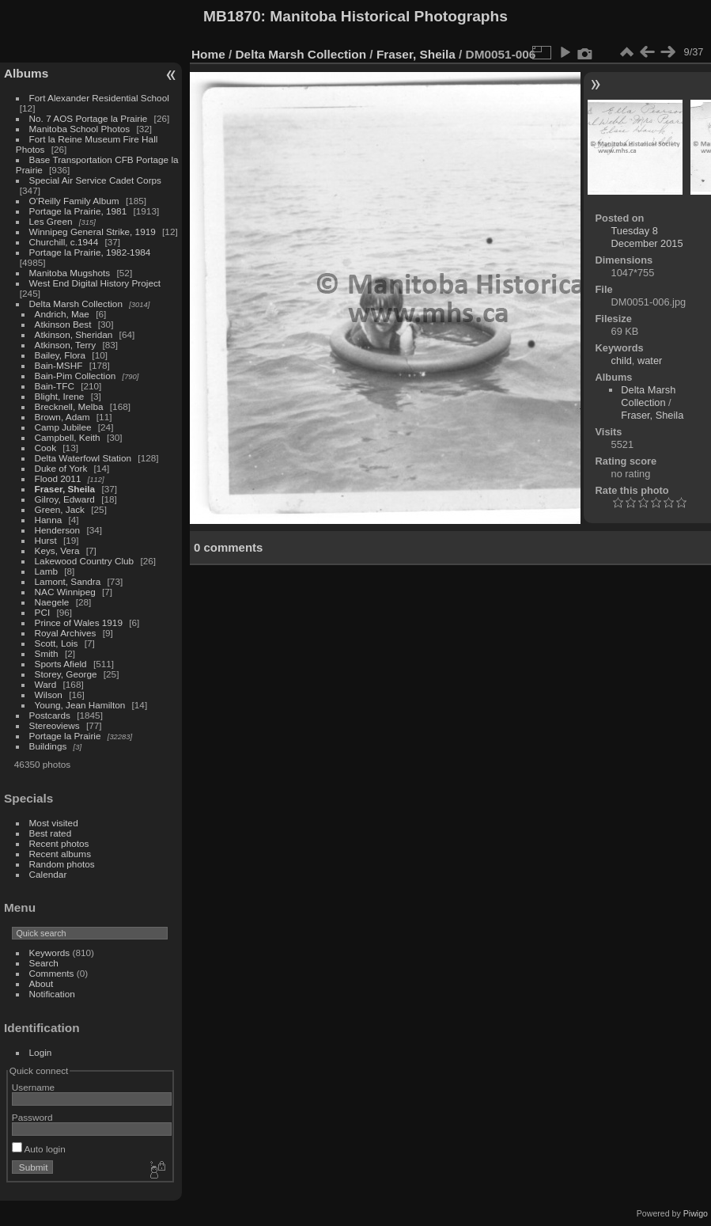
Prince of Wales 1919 (79, 622)
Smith (47, 653)
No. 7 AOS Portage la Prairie (88, 118)
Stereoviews (54, 725)
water (649, 360)
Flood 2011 (58, 478)
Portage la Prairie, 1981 (78, 211)
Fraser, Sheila (65, 489)
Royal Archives (65, 633)
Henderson (58, 530)
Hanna (48, 519)
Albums (26, 73)
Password (32, 1117)
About (41, 983)
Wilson (48, 694)
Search (44, 963)
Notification (52, 994)
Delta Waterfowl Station (83, 458)
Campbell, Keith (67, 437)
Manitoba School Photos (79, 128)
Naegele (52, 602)
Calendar (48, 874)
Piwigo (695, 1213)
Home (208, 54)
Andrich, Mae (62, 314)
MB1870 (232, 16)
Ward (46, 684)
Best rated (50, 833)
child (621, 360)
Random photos (62, 864)
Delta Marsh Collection (76, 303)
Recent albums (60, 853)
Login (40, 1052)
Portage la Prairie (65, 736)
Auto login (39, 1149)
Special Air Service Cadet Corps (95, 180)
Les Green (51, 221)
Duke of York (61, 468)
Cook (45, 447)
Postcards (49, 715)
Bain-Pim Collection (75, 375)
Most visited (53, 823)
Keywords (49, 952)
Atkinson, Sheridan (74, 334)
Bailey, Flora (60, 355)
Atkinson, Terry (65, 345)
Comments (51, 973)
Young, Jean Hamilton (80, 705)
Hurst (46, 540)
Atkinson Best (63, 324)
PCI (43, 612)
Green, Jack (60, 509)
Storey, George (66, 674)
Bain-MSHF (59, 365)
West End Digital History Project (95, 283)
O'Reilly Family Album (74, 200)
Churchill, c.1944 (64, 242)
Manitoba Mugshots (70, 273)
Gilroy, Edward (65, 499)
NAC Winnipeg (65, 591)
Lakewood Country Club (84, 561)
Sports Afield (61, 664)
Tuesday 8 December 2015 (647, 237)
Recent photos (59, 843)
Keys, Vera (57, 550)
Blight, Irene (60, 396)
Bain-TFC (54, 386)
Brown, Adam (62, 417)
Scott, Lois (56, 643)
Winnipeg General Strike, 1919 (92, 231)
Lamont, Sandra (68, 581)
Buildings (48, 746)
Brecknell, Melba (69, 406)
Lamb (46, 571)
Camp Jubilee (63, 427)
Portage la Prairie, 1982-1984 (90, 252)
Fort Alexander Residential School (99, 98)
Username (33, 1087)
